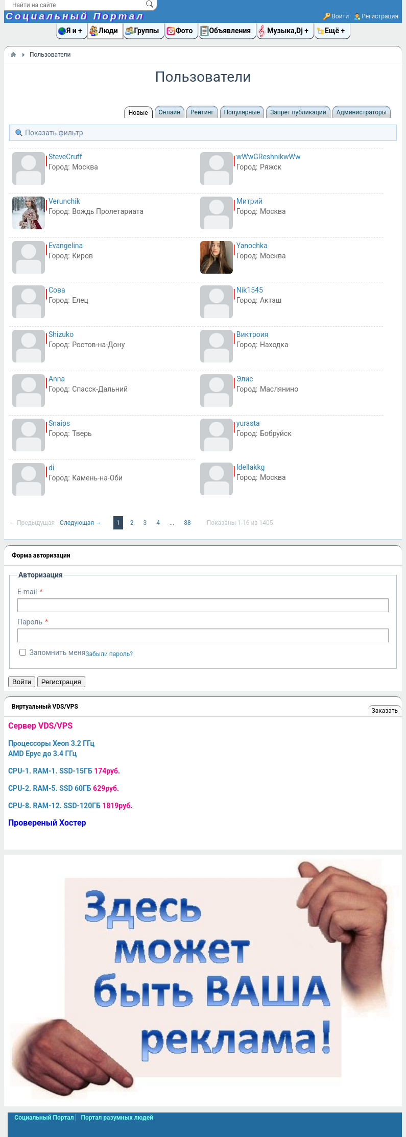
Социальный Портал (75, 16)
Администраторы (362, 112)
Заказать (385, 710)
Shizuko (61, 334)
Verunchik (64, 201)
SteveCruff (65, 157)
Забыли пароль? (109, 654)
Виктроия (252, 334)
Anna (57, 379)
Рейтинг (201, 112)
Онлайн (170, 112)
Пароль (29, 622)
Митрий (249, 201)
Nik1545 (249, 290)
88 (188, 522)
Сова (57, 290)
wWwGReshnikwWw (268, 157)
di (51, 468)
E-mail (27, 592)
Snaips (59, 423)
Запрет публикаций (298, 112)
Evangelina (66, 245)
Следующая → (81, 522)
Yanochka (252, 245)
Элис (244, 379)
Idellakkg (250, 467)
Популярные (242, 112)
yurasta (248, 423)
